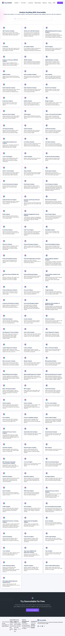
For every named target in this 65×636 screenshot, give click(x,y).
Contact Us (11, 631)
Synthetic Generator (33, 626)
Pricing (50, 3)
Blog (11, 629)
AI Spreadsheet (25, 623)
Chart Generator (17, 627)
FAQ (15, 633)
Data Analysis (25, 625)
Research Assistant (33, 629)
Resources (16, 621)
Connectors (31, 3)
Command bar (34, 622)
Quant (17, 631)
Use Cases (24, 3)
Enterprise (45, 3)
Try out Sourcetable (32, 611)
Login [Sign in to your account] (54, 3)
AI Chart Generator (26, 626)
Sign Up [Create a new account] (60, 4)
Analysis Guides (17, 624)
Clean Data (33, 624)
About (11, 622)
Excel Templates (17, 626)
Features (17, 3)
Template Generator (26, 628)
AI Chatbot (24, 629)
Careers (11, 624)
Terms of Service (5, 623)
